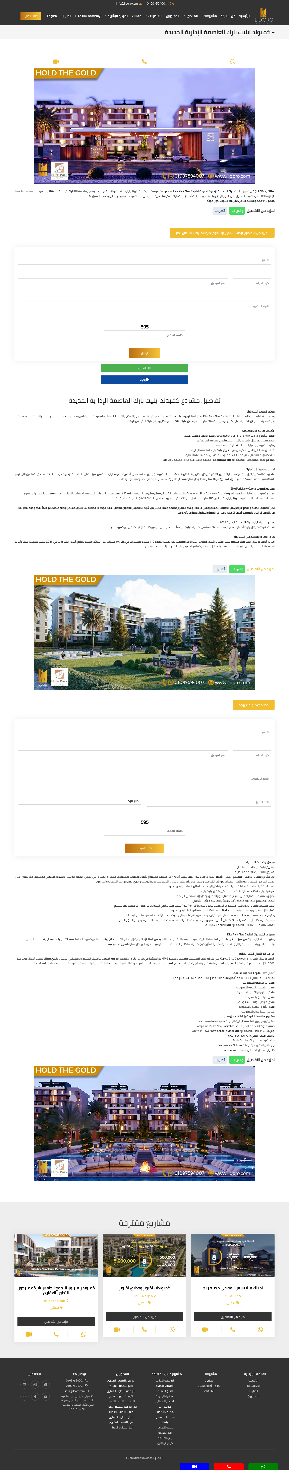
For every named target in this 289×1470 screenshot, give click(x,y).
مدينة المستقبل (165, 1417)
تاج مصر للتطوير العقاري (121, 1391)
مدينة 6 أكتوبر (165, 1412)
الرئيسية (244, 15)
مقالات (136, 15)
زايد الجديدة (165, 1433)
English (52, 15)
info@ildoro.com (129, 3)
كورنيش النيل (165, 1443)
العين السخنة (165, 1391)
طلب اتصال (30, 15)
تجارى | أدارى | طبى (209, 1386)
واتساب (144, 368)
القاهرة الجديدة (165, 1396)
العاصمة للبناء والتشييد (121, 1401)
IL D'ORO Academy (88, 15)
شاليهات (209, 1391)
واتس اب (237, 211)
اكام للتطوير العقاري (121, 1386)
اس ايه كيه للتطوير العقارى (121, 1407)
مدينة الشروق (165, 1427)
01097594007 (161, 3)
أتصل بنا (220, 211)
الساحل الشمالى (165, 1401)
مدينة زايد (165, 1407)
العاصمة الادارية (165, 1381)
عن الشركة (227, 15)
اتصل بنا (66, 15)
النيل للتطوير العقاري (121, 1427)
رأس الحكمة (165, 1438)
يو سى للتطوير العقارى (120, 1381)
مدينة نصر (165, 1422)
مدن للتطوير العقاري (121, 1417)
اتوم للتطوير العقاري (121, 1396)
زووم (144, 379)
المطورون (172, 15)
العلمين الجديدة (165, 1386)
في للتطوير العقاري (121, 1422)
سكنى (209, 1381)
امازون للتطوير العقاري (121, 1412)
